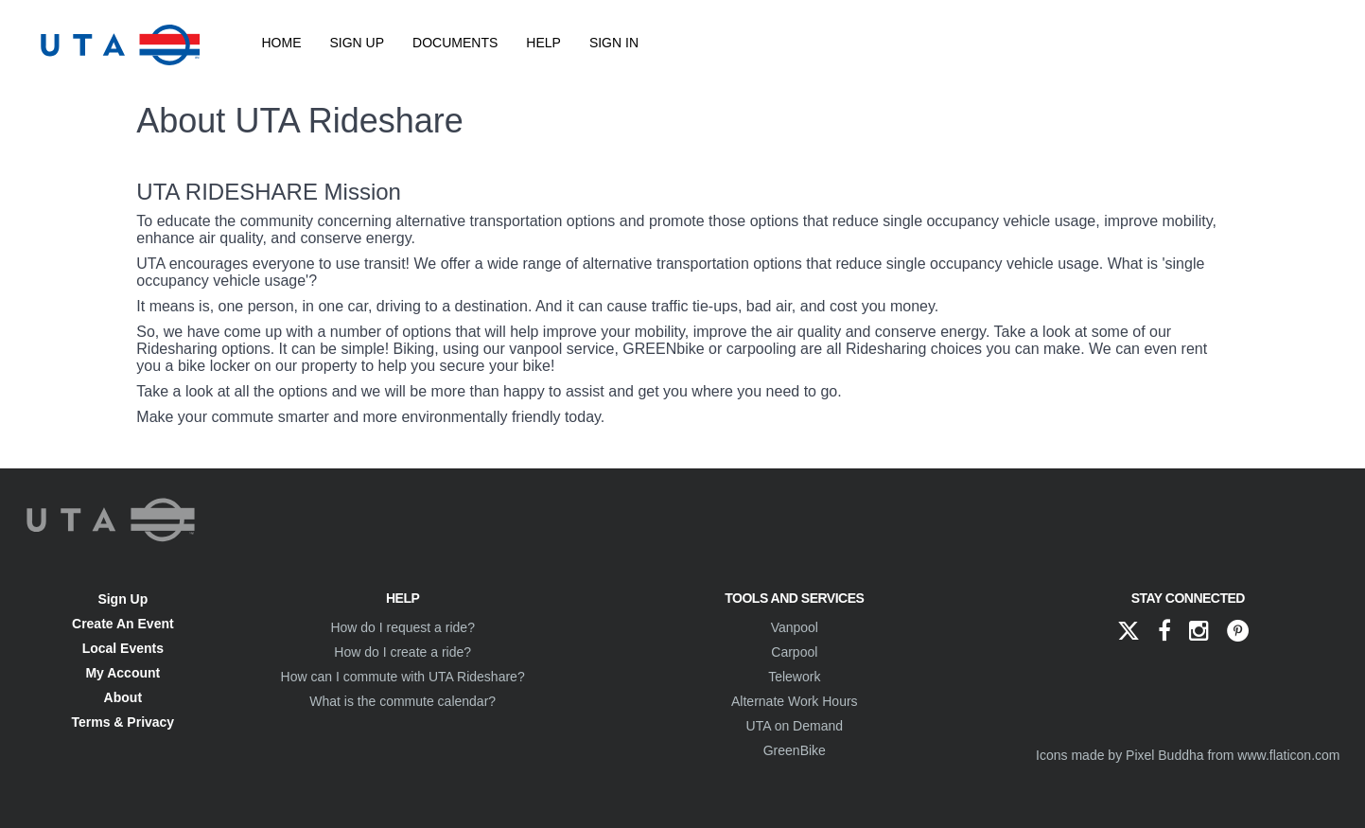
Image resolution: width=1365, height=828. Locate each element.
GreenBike (794, 750)
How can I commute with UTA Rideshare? (403, 676)
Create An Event (123, 623)
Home (282, 42)
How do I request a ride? (402, 627)
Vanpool (794, 627)
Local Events (123, 648)
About (123, 697)
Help (543, 42)
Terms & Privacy (122, 722)
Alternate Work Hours (794, 701)
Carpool (794, 652)
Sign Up (357, 42)
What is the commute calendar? (402, 701)
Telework (794, 676)
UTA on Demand (794, 725)
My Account (122, 672)
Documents (455, 42)
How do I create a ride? (402, 652)
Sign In (614, 42)
